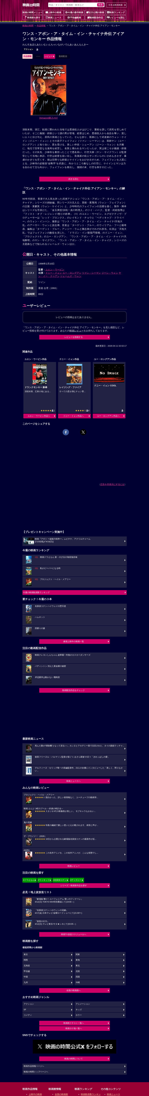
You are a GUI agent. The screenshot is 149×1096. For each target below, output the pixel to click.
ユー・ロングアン (71, 273)
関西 (26, 960)
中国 (26, 977)
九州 (26, 982)
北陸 (78, 971)
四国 (78, 977)
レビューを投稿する (73, 337)
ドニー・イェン (53, 273)
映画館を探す (32, 17)
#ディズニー (75, 880)
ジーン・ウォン (110, 273)
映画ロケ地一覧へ (73, 1028)
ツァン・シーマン (91, 273)
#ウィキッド (43, 880)
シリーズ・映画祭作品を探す (73, 885)
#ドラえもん (28, 880)
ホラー (79, 1015)
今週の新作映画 (74, 12)
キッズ (79, 1010)
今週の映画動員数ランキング (36, 592)
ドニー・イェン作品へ (73, 416)
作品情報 (41, 25)
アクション (28, 49)
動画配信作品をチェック (73, 690)
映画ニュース (53, 17)
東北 (78, 966)
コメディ (28, 1015)
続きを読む (73, 179)
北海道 (27, 966)
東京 (26, 954)
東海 (78, 960)
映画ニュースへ (73, 781)
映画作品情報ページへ (34, 1066)
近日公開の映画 (95, 12)
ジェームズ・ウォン (70, 276)
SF (25, 1010)
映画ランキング (116, 12)
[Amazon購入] (48, 118)
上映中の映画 (53, 12)
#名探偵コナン (59, 880)
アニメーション (83, 1004)
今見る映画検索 (115, 5)
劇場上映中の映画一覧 (73, 641)
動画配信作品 (95, 17)
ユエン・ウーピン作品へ (39, 416)
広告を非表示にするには (112, 484)
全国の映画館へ (73, 990)
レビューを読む (116, 17)
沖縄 (78, 982)
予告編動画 (74, 17)
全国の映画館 (61, 1094)
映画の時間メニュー (32, 12)
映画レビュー (74, 866)
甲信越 (27, 971)
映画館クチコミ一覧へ (73, 1023)
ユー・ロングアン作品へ (108, 416)
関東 (78, 954)
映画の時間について (73, 1059)
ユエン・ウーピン (54, 269)
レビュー (48, 56)
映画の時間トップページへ (36, 1072)
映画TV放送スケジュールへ (73, 934)
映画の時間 (27, 25)
